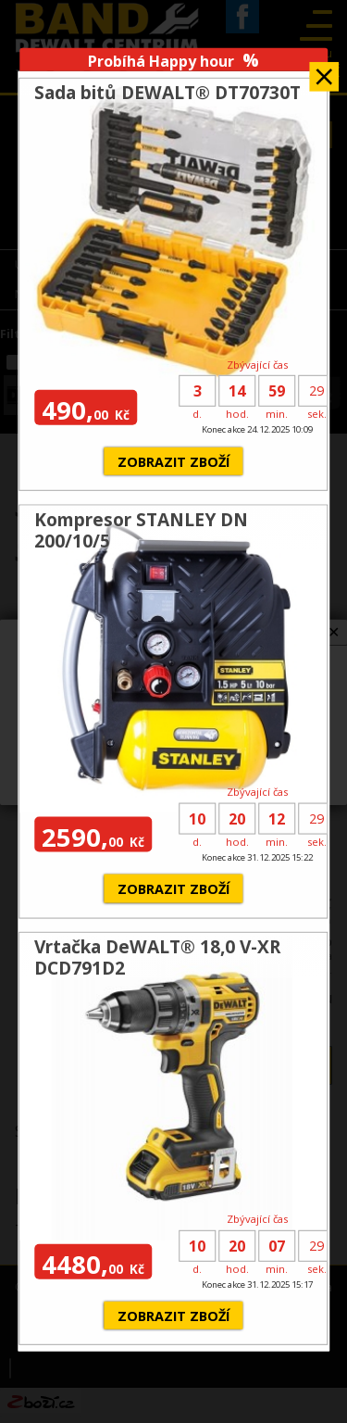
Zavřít (324, 71)
